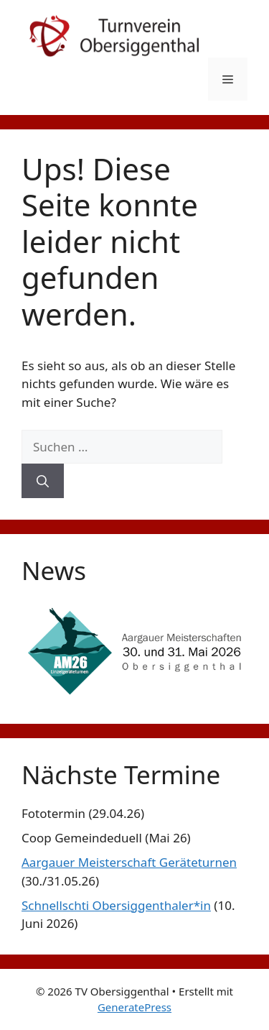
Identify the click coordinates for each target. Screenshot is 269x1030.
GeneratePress (134, 1007)
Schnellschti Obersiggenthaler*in (116, 905)
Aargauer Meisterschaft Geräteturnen (129, 862)
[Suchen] (43, 481)
